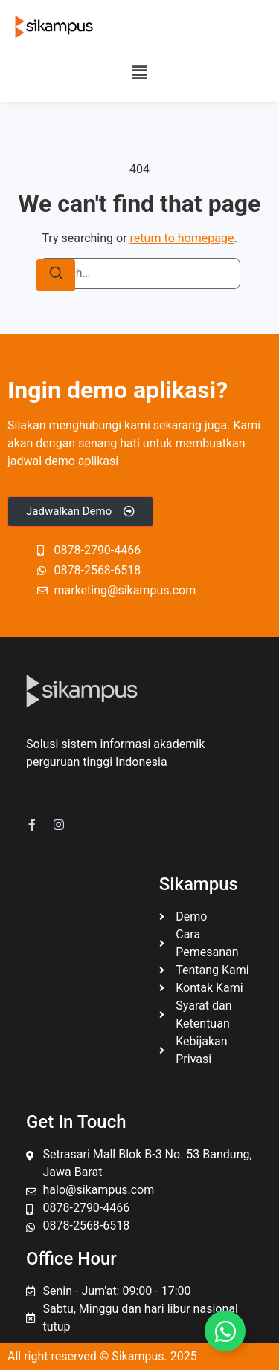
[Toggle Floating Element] (225, 1331)
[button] (139, 73)
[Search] (55, 275)
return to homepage (182, 238)
